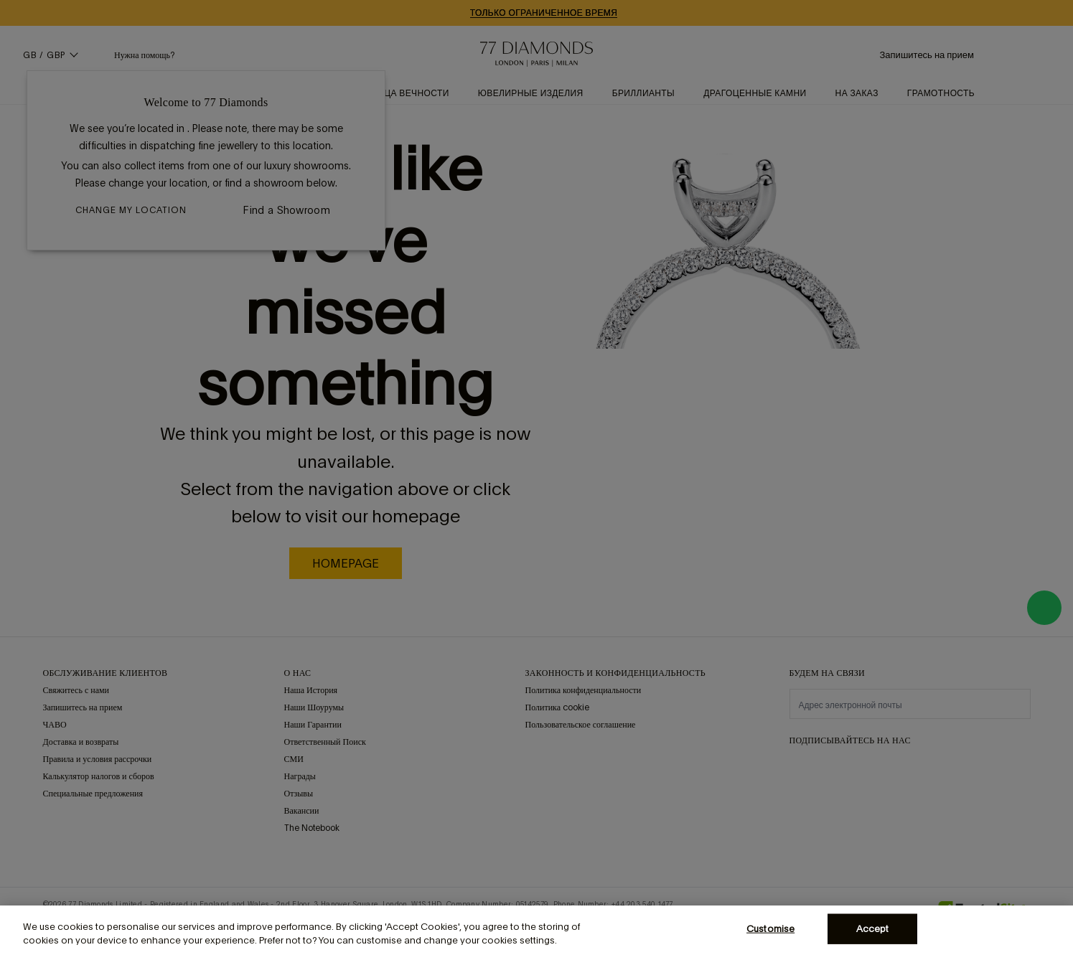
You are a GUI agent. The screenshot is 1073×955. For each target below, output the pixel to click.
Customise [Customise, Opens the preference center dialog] (770, 928)
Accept (872, 928)
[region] (536, 930)
